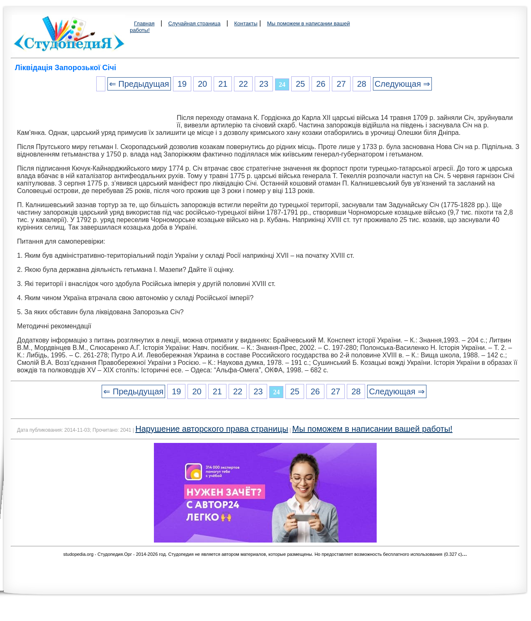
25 (300, 83)
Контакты (245, 23)
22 (243, 83)
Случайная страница (194, 23)
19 (182, 83)
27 (341, 83)
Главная (144, 23)
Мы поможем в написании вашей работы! (372, 428)
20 (202, 83)
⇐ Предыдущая (139, 83)
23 (263, 83)
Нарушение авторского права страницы (211, 428)
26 (320, 83)
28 (361, 83)
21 (222, 83)
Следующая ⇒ (402, 83)
